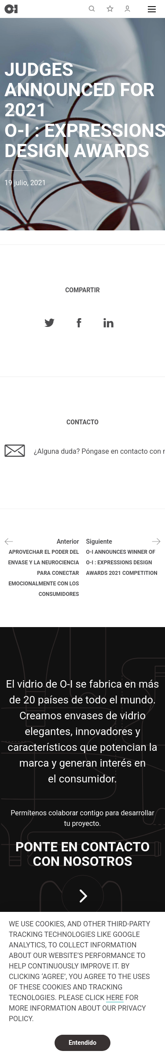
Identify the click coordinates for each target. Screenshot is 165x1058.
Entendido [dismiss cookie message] (82, 1042)
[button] (152, 9)
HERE (114, 997)
